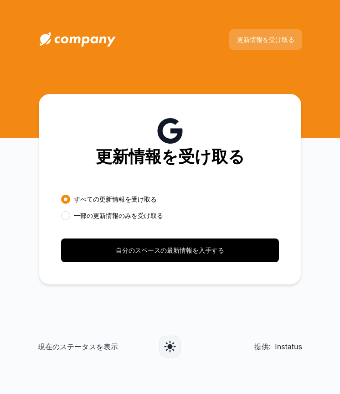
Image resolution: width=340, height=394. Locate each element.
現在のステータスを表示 (78, 346)
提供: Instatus (278, 346)
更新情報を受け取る (265, 39)
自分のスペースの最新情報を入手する (170, 250)
